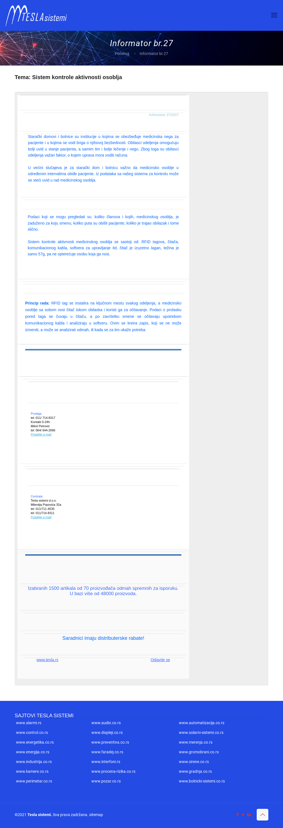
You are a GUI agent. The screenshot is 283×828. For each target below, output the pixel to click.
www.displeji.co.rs (107, 732)
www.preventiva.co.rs (110, 742)
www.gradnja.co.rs (195, 771)
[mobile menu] (274, 15)
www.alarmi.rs (28, 723)
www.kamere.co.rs (32, 771)
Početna (122, 53)
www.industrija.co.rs (34, 761)
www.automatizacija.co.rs (201, 723)
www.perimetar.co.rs (34, 781)
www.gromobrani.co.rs (199, 752)
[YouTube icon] (243, 814)
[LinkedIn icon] (249, 814)
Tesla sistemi (39, 814)
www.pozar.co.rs (106, 781)
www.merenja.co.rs (195, 742)
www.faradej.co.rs (107, 752)
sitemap (96, 814)
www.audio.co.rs (106, 723)
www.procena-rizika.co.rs (113, 771)
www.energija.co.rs (32, 752)
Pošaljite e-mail (41, 434)
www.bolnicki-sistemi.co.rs (202, 781)
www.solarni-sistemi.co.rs (201, 732)
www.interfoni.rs (105, 761)
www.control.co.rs (32, 732)
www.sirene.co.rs (194, 761)
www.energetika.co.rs (35, 742)
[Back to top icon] (262, 815)
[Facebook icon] (237, 814)
